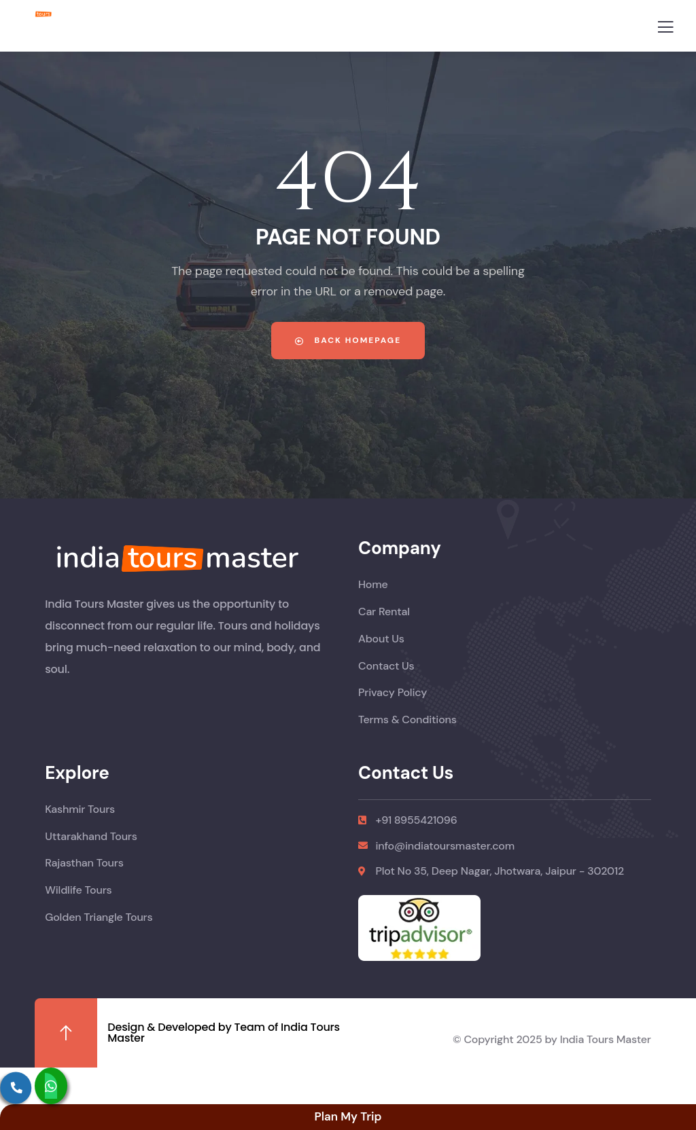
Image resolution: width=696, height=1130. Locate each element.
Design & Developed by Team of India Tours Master (223, 1032)
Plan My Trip (347, 1116)
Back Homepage (348, 340)
